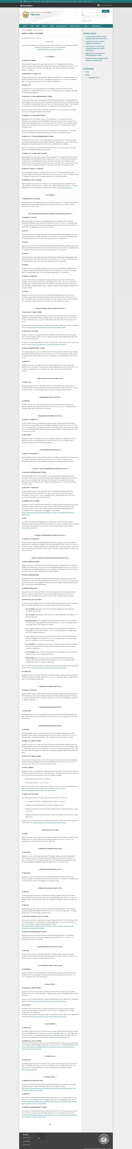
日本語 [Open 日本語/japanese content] (48, 1)
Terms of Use (26, 1133)
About (38, 21)
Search (106, 11)
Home (25, 21)
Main (87, 67)
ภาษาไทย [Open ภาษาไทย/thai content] (83, 1)
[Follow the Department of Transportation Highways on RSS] (85, 14)
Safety (52, 21)
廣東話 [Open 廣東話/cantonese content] (25, 1)
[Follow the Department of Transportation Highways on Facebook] (88, 14)
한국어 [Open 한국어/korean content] (53, 1)
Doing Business (61, 21)
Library (44, 21)
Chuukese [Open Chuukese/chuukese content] (30, 1)
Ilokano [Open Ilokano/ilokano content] (44, 1)
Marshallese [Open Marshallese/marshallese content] (62, 1)
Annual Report (96, 21)
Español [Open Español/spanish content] (73, 1)
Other (86, 21)
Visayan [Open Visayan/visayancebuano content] (95, 1)
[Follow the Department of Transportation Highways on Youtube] (90, 14)
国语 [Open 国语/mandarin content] (56, 1)
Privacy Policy (26, 1140)
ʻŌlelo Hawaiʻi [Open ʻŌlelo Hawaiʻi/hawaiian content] (38, 1)
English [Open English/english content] (21, 1)
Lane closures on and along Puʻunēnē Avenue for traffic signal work (95, 44)
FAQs (32, 21)
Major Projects (75, 21)
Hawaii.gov (26, 5)
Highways (35, 14)
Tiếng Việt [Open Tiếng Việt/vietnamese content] (89, 1)
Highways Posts (93, 73)
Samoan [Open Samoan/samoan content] (68, 1)
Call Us (42, 1130)
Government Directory (105, 5)
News (87, 70)
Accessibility (26, 1137)
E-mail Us (42, 1133)
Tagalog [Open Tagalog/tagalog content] (78, 1)
